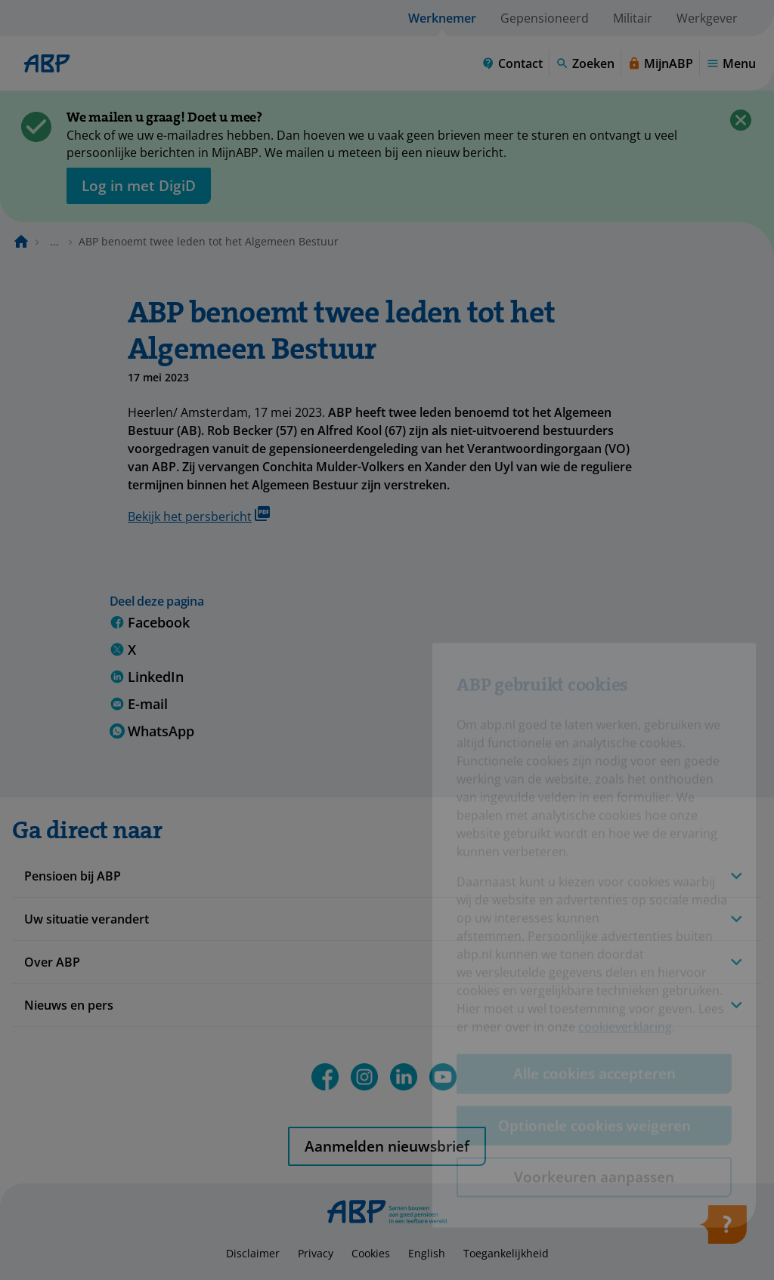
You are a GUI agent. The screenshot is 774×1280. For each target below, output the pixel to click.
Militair (632, 18)
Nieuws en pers (68, 1005)
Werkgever (707, 18)
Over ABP (52, 962)
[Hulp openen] (722, 1229)
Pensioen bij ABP (72, 876)
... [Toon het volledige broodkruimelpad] (54, 241)
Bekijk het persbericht (199, 515)
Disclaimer (253, 1253)
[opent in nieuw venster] (139, 186)
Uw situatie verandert (86, 919)
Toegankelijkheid (506, 1253)
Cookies (370, 1253)
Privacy (315, 1253)
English (426, 1253)
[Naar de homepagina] (21, 242)
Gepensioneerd (544, 18)
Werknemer (442, 18)
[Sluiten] (741, 120)
